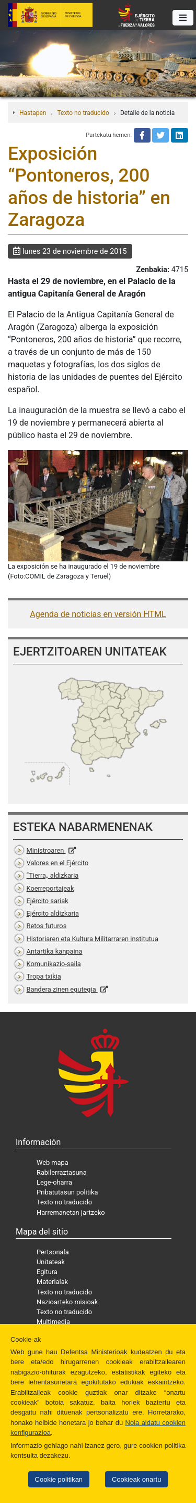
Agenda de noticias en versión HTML (98, 614)
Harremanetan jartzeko (71, 1212)
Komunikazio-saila (54, 964)
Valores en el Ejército (58, 863)
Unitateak (51, 1262)
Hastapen (32, 113)
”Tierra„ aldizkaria (53, 875)
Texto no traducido (83, 113)
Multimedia (53, 1322)
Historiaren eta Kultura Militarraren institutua (92, 939)
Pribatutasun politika (67, 1192)
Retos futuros (47, 926)
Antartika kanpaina (55, 951)
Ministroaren (46, 850)
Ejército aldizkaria (53, 913)
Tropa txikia (44, 976)
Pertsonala (53, 1252)
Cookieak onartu (136, 1479)
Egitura (47, 1272)
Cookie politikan (59, 1479)
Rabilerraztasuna (62, 1172)
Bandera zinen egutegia (62, 989)
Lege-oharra (54, 1182)
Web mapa (52, 1162)
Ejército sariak (47, 901)
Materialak (52, 1282)
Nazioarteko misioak (67, 1302)
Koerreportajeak (50, 888)
